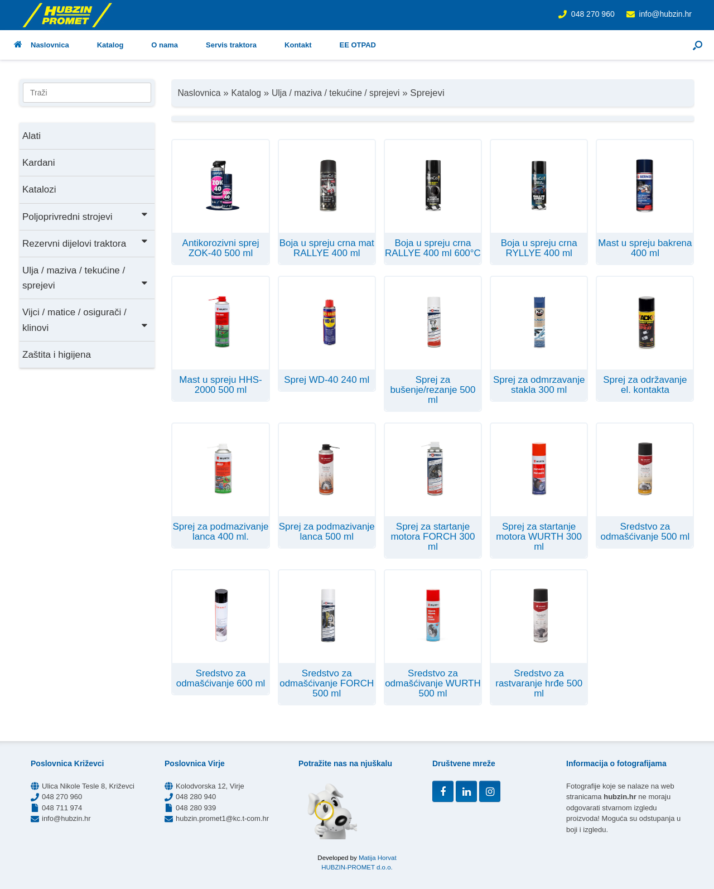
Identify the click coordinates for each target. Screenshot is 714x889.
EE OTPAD (357, 45)
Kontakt (297, 45)
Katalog (110, 45)
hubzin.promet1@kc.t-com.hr (222, 818)
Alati (31, 136)
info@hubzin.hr (665, 13)
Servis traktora (231, 45)
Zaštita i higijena (56, 354)
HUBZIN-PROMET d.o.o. (357, 867)
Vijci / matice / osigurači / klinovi (85, 320)
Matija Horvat (378, 857)
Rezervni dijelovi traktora (85, 242)
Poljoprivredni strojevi (85, 215)
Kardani (38, 162)
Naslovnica (41, 45)
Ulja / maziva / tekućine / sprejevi (85, 278)
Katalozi (39, 189)
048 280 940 (196, 796)
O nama (164, 45)
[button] (697, 45)
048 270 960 (593, 13)
